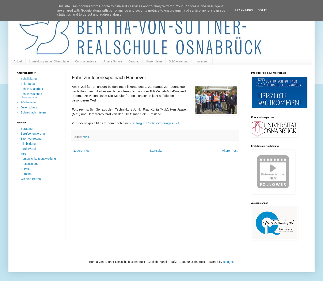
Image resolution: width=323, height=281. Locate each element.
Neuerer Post (81, 150)
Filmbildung (28, 143)
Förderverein (29, 102)
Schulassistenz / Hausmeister (31, 95)
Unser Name (154, 61)
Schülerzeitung (179, 61)
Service (26, 168)
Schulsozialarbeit (32, 89)
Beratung (27, 128)
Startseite (156, 150)
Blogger (228, 261)
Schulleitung (29, 78)
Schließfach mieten (33, 112)
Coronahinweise (85, 61)
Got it (262, 10)
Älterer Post (230, 150)
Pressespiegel (30, 163)
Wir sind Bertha (31, 179)
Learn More (244, 10)
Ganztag (134, 61)
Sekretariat (28, 83)
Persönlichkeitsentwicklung (38, 158)
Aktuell (18, 61)
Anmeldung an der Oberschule (49, 61)
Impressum (202, 61)
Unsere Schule (112, 61)
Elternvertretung (31, 138)
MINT (86, 136)
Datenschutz (29, 107)
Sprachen (27, 174)
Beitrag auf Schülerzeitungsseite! (155, 123)
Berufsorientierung (33, 133)
